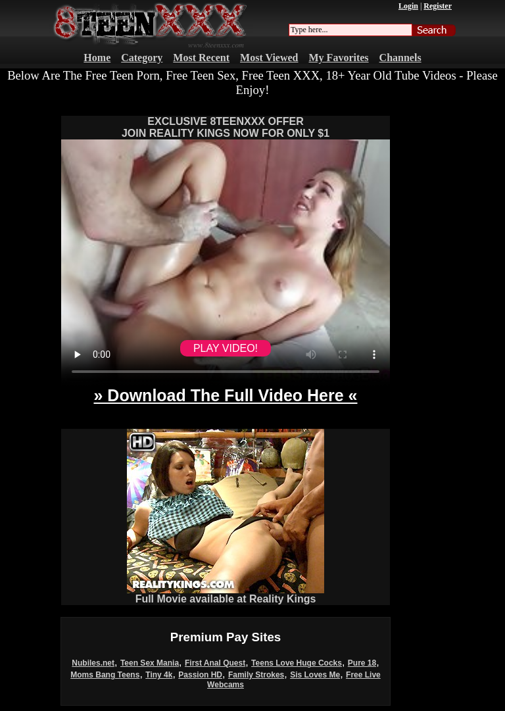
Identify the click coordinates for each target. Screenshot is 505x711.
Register (437, 6)
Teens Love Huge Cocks (296, 663)
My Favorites (339, 57)
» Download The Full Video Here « (225, 395)
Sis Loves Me (315, 674)
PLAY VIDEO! (225, 348)
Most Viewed (269, 57)
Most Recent (201, 57)
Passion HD (200, 674)
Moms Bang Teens (104, 674)
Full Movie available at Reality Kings (225, 594)
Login (408, 6)
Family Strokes (256, 674)
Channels (400, 57)
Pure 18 (362, 663)
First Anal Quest (215, 663)
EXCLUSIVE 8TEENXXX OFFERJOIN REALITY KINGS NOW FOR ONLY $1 (225, 127)
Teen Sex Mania (149, 663)
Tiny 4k (158, 674)
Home (97, 57)
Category (141, 57)
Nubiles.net (93, 663)
